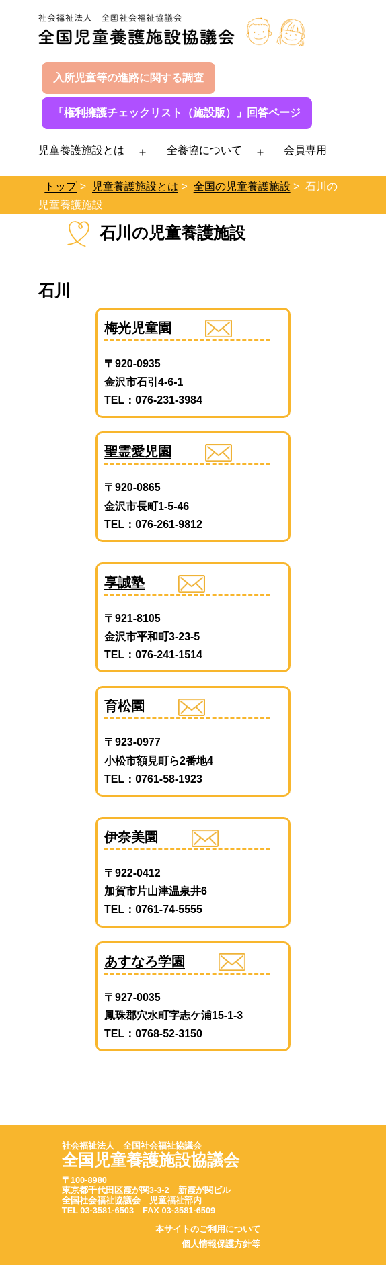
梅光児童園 (137, 327)
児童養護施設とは (81, 150)
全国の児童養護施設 (242, 186)
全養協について (204, 150)
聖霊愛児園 (137, 451)
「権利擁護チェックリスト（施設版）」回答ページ (177, 112)
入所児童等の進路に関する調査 (128, 77)
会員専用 (305, 150)
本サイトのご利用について (207, 1229)
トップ (60, 186)
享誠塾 (124, 582)
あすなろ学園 (144, 961)
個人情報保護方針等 (221, 1244)
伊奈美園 (131, 837)
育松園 (124, 706)
